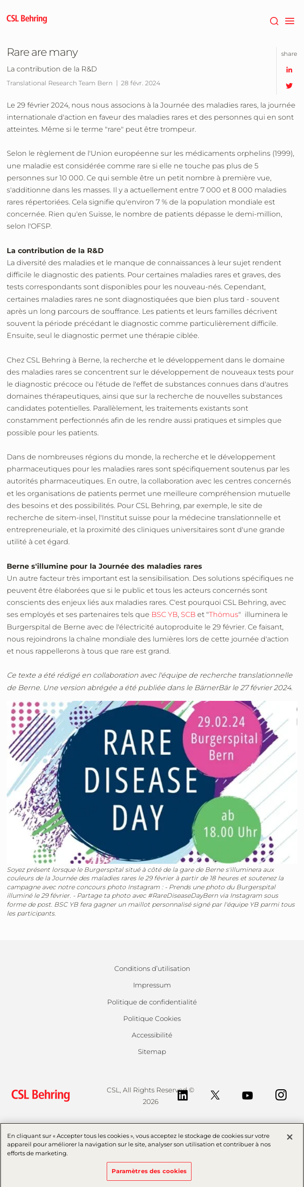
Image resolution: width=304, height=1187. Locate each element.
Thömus (223, 614)
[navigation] (289, 20)
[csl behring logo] (38, 1095)
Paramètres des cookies (149, 1174)
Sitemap (152, 1051)
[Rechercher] (274, 20)
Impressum (152, 985)
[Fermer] (290, 1140)
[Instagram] (281, 1094)
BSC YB (164, 614)
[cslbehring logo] (27, 20)
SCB (188, 614)
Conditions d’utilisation (152, 968)
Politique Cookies (152, 1018)
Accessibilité (152, 1035)
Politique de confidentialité (152, 1002)
